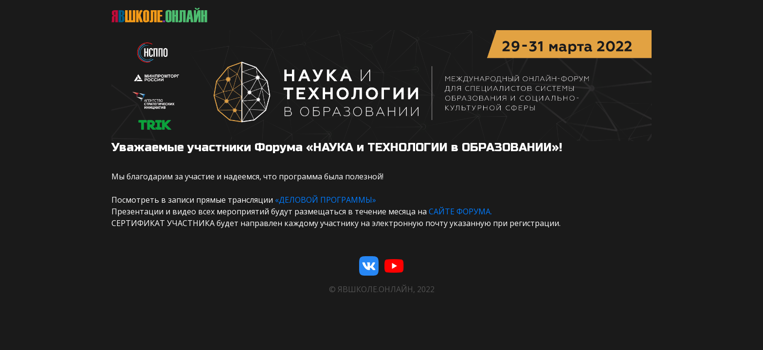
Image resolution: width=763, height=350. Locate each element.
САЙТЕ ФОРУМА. (460, 211)
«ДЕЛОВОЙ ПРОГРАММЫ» (325, 199)
